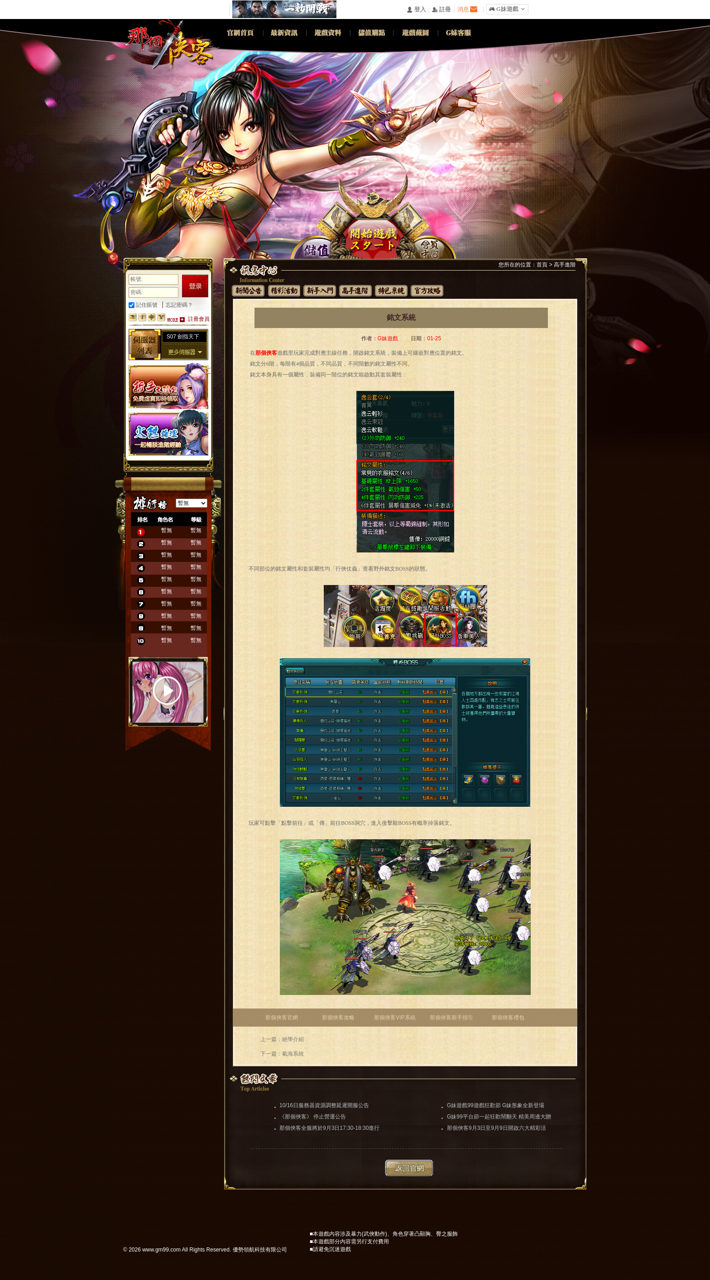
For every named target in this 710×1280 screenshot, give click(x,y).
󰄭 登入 (416, 10)
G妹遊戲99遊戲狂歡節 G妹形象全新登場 (495, 1105)
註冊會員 (199, 319)
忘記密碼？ (179, 305)
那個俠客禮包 (508, 1017)
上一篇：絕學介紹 (282, 1039)
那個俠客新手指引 (451, 1017)
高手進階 (565, 265)
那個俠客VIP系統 (394, 1017)
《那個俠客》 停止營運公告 (312, 1116)
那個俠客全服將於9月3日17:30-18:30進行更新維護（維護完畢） (329, 1129)
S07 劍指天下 (183, 336)
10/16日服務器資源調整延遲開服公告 (324, 1105)
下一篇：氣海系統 (282, 1054)
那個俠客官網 (281, 1017)
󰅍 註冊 (441, 10)
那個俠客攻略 (338, 1017)
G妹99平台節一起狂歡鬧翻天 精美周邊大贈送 (499, 1117)
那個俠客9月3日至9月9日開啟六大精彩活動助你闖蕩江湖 (496, 1129)
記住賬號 (143, 305)
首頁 (542, 265)
